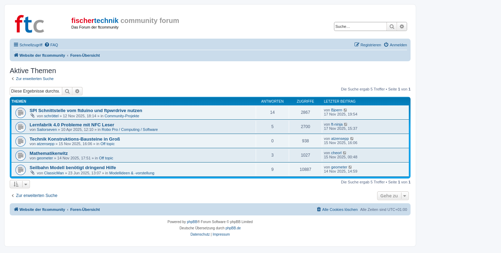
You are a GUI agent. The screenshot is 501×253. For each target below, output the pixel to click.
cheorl (336, 153)
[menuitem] (51, 45)
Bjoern (336, 110)
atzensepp (46, 144)
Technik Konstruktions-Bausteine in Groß (75, 139)
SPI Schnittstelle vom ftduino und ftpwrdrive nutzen (86, 110)
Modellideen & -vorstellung (131, 173)
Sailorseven (47, 129)
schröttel (51, 116)
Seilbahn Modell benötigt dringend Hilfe (73, 167)
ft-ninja (337, 124)
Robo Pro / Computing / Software (130, 129)
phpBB (192, 222)
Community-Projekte (122, 116)
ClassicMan (54, 173)
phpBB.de (233, 228)
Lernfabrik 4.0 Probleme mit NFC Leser (72, 124)
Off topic (108, 144)
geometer (45, 158)
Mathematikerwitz (49, 153)
